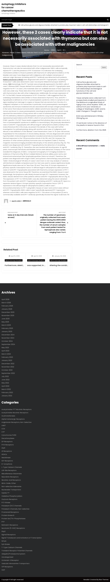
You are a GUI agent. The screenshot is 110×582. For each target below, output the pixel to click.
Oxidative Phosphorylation (12, 496)
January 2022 (7, 395)
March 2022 (6, 389)
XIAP (3, 570)
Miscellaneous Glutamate (12, 473)
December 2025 (8, 312)
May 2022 (5, 383)
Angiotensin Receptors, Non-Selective (16, 422)
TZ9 (9, 84)
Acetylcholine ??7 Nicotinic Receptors (16, 409)
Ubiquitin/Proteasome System (13, 554)
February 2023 (7, 357)
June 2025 (6, 318)
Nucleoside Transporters (11, 489)
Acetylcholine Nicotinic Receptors (15, 412)
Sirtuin (4, 541)
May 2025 (5, 322)
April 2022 (5, 386)
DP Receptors (7, 441)
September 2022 (8, 373)
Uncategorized (7, 557)
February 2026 (7, 305)
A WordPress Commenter (87, 146)
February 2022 (7, 392)
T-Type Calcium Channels (12, 547)
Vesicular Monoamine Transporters (15, 563)
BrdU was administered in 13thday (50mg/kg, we (89, 117)
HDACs (4, 454)
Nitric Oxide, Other (9, 483)
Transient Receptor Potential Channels (17, 550)
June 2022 (5, 379)
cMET (4, 425)
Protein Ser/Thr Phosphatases (13, 518)
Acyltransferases (8, 416)
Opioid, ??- (6, 493)
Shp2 (3, 531)
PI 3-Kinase (6, 502)
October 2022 (7, 370)
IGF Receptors (7, 460)
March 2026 (6, 302)
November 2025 (8, 315)
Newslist (86, 579)
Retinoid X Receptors (10, 525)
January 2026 (7, 309)
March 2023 (6, 354)
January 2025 (7, 331)
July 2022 (5, 376)
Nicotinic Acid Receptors (11, 480)
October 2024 (7, 341)
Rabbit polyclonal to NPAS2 (13, 80)
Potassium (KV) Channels (12, 505)
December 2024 (8, 334)
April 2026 (5, 299)
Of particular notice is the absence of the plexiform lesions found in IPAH (91, 124)
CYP (3, 432)
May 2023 (5, 347)
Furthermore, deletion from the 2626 (22, 265)
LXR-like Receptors (9, 470)
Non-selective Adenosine (11, 486)
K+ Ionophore (7, 464)
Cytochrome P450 (9, 435)
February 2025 (7, 328)
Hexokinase (6, 457)
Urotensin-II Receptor (10, 560)
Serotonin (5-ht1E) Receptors (13, 528)
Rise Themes (103, 579)
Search (79, 64)
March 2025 (6, 325)
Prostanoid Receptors (10, 512)
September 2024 (8, 344)
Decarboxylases (8, 438)
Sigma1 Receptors (9, 534)
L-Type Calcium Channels (12, 467)
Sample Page (7, 20)
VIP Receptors (7, 566)
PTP (3, 521)
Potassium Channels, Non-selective (15, 509)
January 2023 (7, 360)
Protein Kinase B (8, 515)
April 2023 (5, 350)
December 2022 (8, 363)
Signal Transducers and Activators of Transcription (22, 537)
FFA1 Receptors (8, 444)
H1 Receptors (7, 451)
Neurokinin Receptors (10, 476)
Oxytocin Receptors (9, 499)
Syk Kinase (6, 544)
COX (3, 428)
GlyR (3, 448)
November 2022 (8, 366)
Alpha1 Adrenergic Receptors (13, 260)
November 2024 (8, 338)
